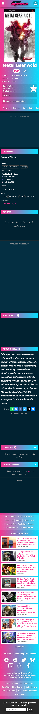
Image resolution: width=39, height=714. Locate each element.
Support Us (9, 520)
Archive (31, 524)
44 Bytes (24, 675)
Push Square (28, 683)
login (30, 471)
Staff (20, 516)
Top (7, 516)
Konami (15, 78)
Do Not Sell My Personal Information (19, 678)
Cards (5, 196)
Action (5, 167)
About (13, 516)
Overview (6, 108)
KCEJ (14, 81)
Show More (19, 647)
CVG (17, 695)
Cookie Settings (12, 528)
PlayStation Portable (19, 75)
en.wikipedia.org (9, 204)
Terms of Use (11, 524)
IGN (3, 691)
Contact (18, 520)
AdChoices (31, 675)
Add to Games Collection (14, 101)
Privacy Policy (29, 520)
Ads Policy (22, 524)
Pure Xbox (6, 687)
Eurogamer (11, 691)
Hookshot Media (17, 673)
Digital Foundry (17, 687)
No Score (6, 95)
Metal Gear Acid (19, 68)
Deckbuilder (13, 196)
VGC (19, 691)
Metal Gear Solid (8, 189)
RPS (22, 695)
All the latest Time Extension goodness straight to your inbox (19, 704)
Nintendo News (31, 687)
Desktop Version (26, 528)
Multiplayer (30, 196)
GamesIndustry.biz (30, 691)
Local (22, 196)
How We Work (29, 516)
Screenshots (27, 108)
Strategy (24, 167)
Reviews (16, 108)
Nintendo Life (16, 683)
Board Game (14, 167)
